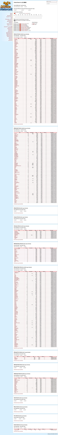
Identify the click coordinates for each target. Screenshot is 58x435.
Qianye (15, 187)
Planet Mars (16, 52)
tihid (15, 199)
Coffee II (15, 161)
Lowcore (15, 96)
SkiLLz (15, 192)
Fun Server (10, 39)
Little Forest (16, 55)
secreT (15, 333)
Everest (15, 251)
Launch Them (16, 134)
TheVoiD (15, 340)
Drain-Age (15, 250)
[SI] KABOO (16, 154)
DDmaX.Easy (22, 27)
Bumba (15, 249)
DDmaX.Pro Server (9, 34)
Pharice (15, 148)
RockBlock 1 (16, 330)
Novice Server (10, 27)
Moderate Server (9, 28)
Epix (15, 121)
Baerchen (15, 159)
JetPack (15, 255)
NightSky (15, 179)
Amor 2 (15, 379)
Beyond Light (16, 63)
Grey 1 (15, 252)
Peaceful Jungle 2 (16, 182)
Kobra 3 (24, 25)
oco (14, 180)
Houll (15, 87)
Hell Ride (15, 382)
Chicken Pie (16, 66)
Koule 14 (15, 386)
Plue (15, 185)
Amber (15, 235)
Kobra (24, 24)
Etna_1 (15, 167)
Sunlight (15, 113)
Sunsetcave (26, 28)
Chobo (15, 67)
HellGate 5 (15, 309)
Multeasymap (16, 100)
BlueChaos (15, 64)
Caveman (15, 284)
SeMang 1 (15, 108)
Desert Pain (16, 293)
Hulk (15, 88)
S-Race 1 (15, 332)
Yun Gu (15, 202)
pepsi (15, 327)
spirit (15, 193)
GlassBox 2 (16, 80)
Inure (15, 41)
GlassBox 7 (16, 83)
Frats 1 (15, 302)
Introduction (16, 49)
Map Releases (9, 15)
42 (14, 273)
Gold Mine (15, 84)
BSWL (15, 283)
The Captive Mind (16, 339)
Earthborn (15, 138)
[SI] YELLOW (16, 156)
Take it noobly (25, 26)
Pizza (15, 184)
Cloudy (15, 286)
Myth (15, 323)
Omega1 (15, 388)
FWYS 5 (15, 305)
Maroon (15, 320)
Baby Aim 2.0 (16, 158)
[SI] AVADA (15, 153)
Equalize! (15, 359)
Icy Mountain (16, 312)
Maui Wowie (16, 97)
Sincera (15, 110)
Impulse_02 (16, 313)
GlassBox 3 (16, 81)
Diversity (15, 39)
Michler (15, 321)
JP (14, 173)
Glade (15, 79)
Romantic (15, 133)
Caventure (15, 231)
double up (15, 295)
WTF (15, 120)
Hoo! (15, 48)
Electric (15, 73)
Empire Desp (16, 74)
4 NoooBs (15, 152)
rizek (15, 190)
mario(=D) (15, 319)
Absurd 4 (15, 60)
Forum (11, 16)
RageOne (15, 329)
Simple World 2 (16, 191)
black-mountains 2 (16, 278)
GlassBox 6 (16, 82)
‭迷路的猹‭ (33, 23)
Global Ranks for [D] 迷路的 (8, 26)
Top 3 (15, 117)
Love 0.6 (15, 318)
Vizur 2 (15, 201)
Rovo (15, 331)
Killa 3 (15, 384)
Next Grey (15, 178)
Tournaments (10, 20)
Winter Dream (16, 344)
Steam (11, 19)
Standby (15, 338)
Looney (15, 95)
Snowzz (15, 337)
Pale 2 (15, 325)
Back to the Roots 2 (17, 248)
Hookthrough (16, 139)
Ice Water (15, 54)
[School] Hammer (16, 57)
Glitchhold (15, 169)
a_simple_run (16, 157)
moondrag (15, 177)
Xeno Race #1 (16, 346)
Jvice (15, 142)
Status (11, 13)
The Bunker (16, 197)
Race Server (10, 38)
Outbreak (15, 147)
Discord (7, 16)
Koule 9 (15, 387)
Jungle (15, 315)
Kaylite (15, 92)
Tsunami (15, 44)
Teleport (15, 122)
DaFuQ (15, 288)
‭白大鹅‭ (33, 24)
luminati (15, 175)
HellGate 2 (15, 308)
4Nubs (15, 56)
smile (15, 336)
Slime (15, 150)
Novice (22, 24)
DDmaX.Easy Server (9, 32)
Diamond (15, 294)
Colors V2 (15, 287)
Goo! (15, 47)
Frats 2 (15, 303)
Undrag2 (15, 118)
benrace (15, 62)
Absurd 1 (15, 58)
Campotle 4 (16, 381)
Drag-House (16, 296)
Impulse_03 (16, 314)
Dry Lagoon (16, 72)
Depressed (15, 164)
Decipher (15, 70)
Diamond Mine (16, 71)
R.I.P (15, 257)
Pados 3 (15, 104)
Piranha (15, 183)
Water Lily (15, 119)
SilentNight (15, 334)
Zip (14, 261)
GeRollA (15, 78)
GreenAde (15, 85)
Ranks (11, 14)
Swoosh (15, 196)
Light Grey (15, 94)
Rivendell (15, 189)
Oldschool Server (9, 36)
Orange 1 (15, 389)
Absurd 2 (15, 59)
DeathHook (15, 163)
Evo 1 (15, 299)
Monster (15, 145)
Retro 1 (15, 259)
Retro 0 (15, 258)
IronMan (15, 89)
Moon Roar (15, 176)
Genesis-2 (15, 306)
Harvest (15, 86)
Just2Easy (15, 91)
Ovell (15, 102)
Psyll (15, 106)
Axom (15, 275)
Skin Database (9, 21)
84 (14, 274)
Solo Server (10, 37)
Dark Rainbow (16, 290)
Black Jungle (16, 277)
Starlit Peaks (16, 195)
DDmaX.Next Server (9, 33)
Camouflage (16, 46)
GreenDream (16, 307)
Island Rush (16, 90)
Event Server (10, 40)
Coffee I (15, 160)
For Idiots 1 (16, 76)
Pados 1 (15, 103)
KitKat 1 (15, 316)
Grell (15, 40)
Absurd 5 (15, 61)
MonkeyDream (16, 144)
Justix (15, 141)
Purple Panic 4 (16, 186)
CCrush (15, 285)
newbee (15, 101)
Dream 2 (15, 298)
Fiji (14, 75)
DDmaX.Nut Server (9, 35)
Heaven (15, 171)
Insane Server (10, 30)
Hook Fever (16, 311)
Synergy (15, 390)
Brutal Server (10, 29)
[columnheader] (18, 38)
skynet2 (15, 335)
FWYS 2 (15, 304)
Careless (15, 65)
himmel (15, 383)
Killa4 (15, 385)
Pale (15, 324)
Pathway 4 (15, 256)
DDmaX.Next (22, 23)
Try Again (15, 200)
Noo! (15, 146)
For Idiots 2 (16, 77)
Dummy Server (10, 31)
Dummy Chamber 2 (17, 233)
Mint (15, 99)
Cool (15, 68)
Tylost (15, 342)
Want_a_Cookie (27, 27)
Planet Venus (16, 53)
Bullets (15, 45)
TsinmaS (15, 341)
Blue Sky (15, 280)
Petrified (15, 105)
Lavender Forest (16, 93)
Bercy (15, 276)
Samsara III (15, 234)
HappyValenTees (16, 254)
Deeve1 (15, 292)
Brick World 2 (16, 282)
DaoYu (15, 162)
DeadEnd (15, 291)
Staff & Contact (9, 23)
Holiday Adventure (16, 172)
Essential (15, 237)
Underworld (16, 343)
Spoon (15, 194)
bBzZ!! (15, 380)
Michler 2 (15, 322)
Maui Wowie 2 (16, 98)
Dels (15, 357)
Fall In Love (16, 300)
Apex (15, 236)
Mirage (15, 143)
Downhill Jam (16, 232)
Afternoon (15, 135)
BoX (15, 281)
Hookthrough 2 (16, 140)
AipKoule (15, 378)
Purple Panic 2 (16, 328)
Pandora (26, 23)
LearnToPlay (26, 13)
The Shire (15, 198)
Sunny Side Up (16, 43)
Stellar (15, 238)
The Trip (15, 151)
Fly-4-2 (15, 301)
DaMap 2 (15, 289)
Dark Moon (15, 69)
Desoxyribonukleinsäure (17, 165)
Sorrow (15, 112)
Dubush (15, 166)
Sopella (15, 111)
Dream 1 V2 (16, 297)
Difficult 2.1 (16, 358)
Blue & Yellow (16, 279)
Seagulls (15, 107)
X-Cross (15, 345)
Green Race (16, 170)
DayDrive (15, 137)
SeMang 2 (15, 109)
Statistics (10, 22)
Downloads (7, 19)
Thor (15, 115)
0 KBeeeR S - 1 (27, 30)
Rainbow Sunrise (16, 188)
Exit (15, 168)
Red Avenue (16, 149)
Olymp (15, 181)
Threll (15, 116)
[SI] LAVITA (15, 155)
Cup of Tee (15, 136)
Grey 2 (15, 253)
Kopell (15, 174)
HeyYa (15, 310)
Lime (15, 317)
